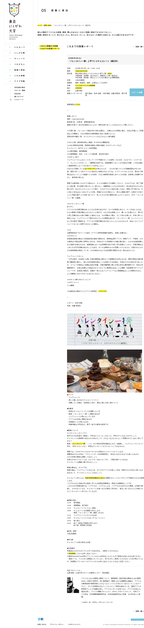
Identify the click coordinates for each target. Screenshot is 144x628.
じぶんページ (18, 100)
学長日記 (18, 94)
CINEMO (78, 88)
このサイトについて (74, 624)
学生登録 (72, 553)
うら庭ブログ (18, 97)
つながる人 (18, 64)
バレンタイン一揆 (78, 444)
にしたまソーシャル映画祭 (85, 85)
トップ (40, 25)
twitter (39, 619)
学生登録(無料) (18, 88)
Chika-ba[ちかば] (81, 71)
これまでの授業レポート (49, 49)
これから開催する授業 (48, 46)
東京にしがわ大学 (18, 21)
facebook (42, 619)
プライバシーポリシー (57, 624)
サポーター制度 (18, 91)
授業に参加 (18, 70)
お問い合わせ (42, 624)
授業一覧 (138, 46)
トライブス (102, 291)
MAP (109, 73)
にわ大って (18, 47)
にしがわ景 (18, 53)
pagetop (137, 619)
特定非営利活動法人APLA (94, 478)
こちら (77, 104)
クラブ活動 (18, 81)
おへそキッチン (90, 169)
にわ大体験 (18, 76)
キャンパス (18, 58)
